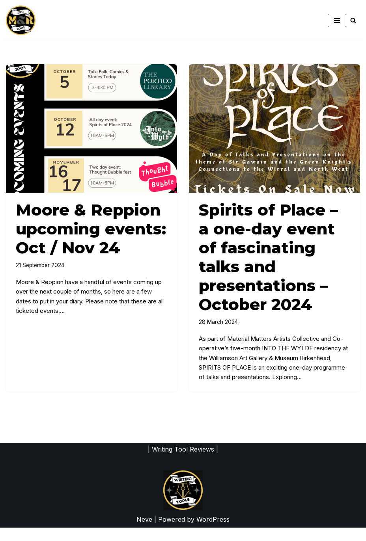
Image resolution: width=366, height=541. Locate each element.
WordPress (213, 533)
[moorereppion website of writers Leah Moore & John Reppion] (20, 20)
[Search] (353, 20)
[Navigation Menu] (337, 20)
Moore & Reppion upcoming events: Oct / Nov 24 (91, 228)
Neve (144, 533)
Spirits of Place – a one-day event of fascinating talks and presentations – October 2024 (268, 257)
